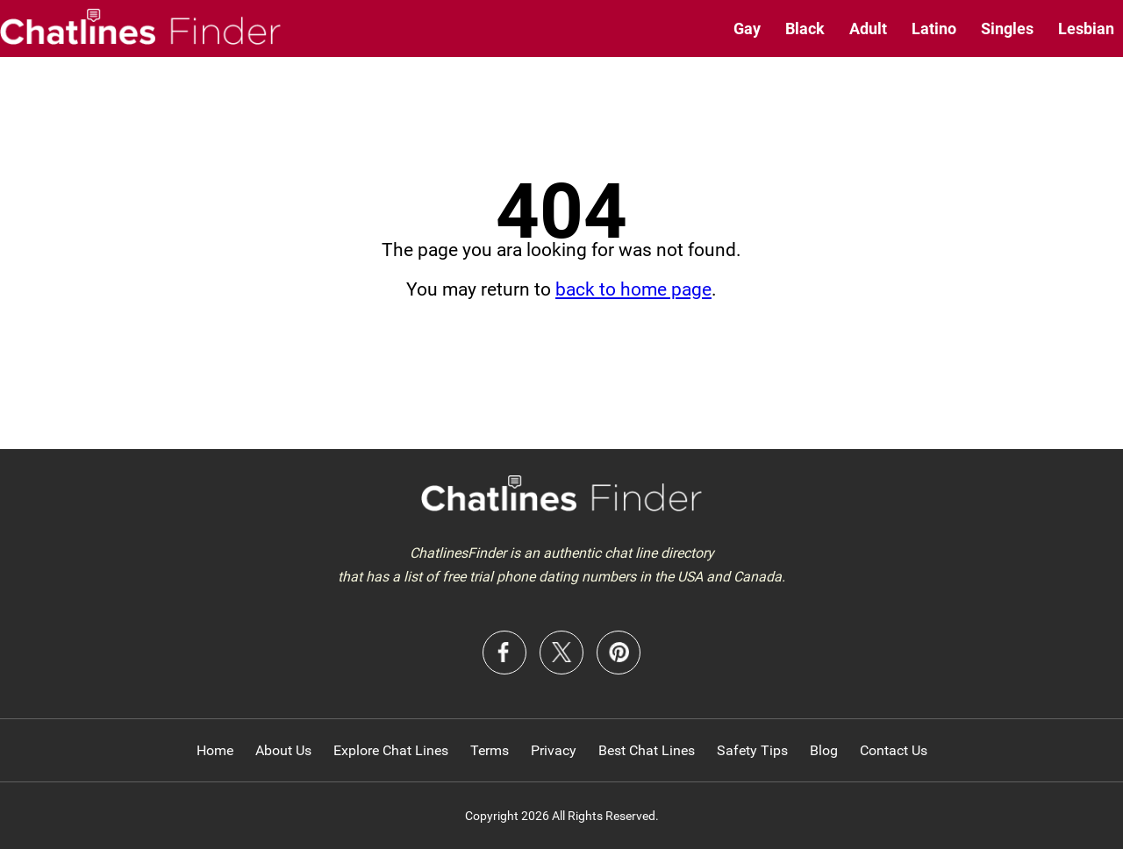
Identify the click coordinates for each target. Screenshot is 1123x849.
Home (215, 750)
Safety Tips (752, 750)
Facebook (504, 652)
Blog (824, 750)
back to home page (633, 289)
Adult (868, 28)
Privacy (553, 750)
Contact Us (893, 750)
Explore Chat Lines (390, 750)
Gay (747, 28)
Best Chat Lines (646, 750)
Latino (934, 28)
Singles (1007, 28)
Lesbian (1086, 28)
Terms (489, 750)
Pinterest (618, 652)
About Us (283, 750)
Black (805, 28)
